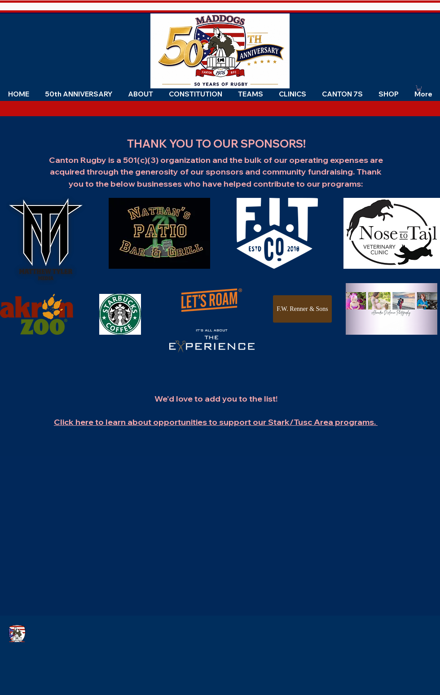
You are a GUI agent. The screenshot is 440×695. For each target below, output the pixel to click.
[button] (140, 94)
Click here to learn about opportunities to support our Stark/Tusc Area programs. (216, 422)
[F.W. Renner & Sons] (302, 309)
